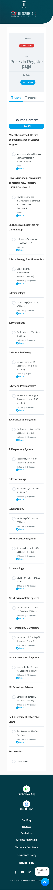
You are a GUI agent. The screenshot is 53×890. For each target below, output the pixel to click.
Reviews (26, 826)
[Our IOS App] (26, 803)
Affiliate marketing (26, 839)
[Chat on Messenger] (45, 882)
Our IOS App (26, 809)
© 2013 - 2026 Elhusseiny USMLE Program (26, 880)
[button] (24, 4)
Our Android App (26, 794)
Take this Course (28, 82)
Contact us (26, 833)
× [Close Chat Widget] (48, 879)
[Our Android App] (26, 789)
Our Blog (26, 820)
